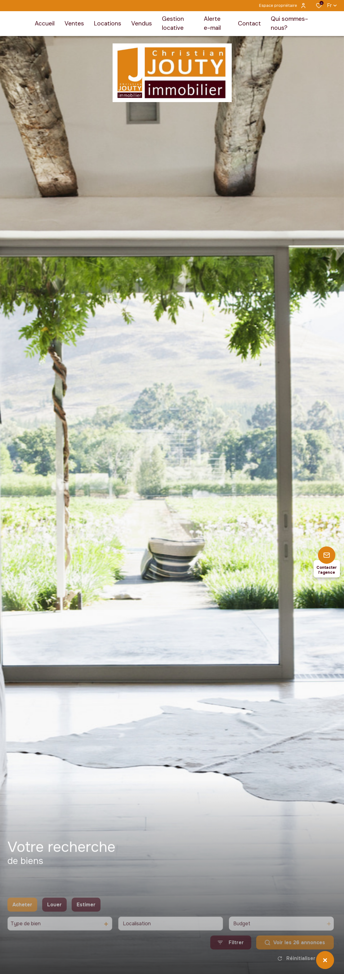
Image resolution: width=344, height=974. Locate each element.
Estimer (86, 915)
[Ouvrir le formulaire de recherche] (230, 953)
